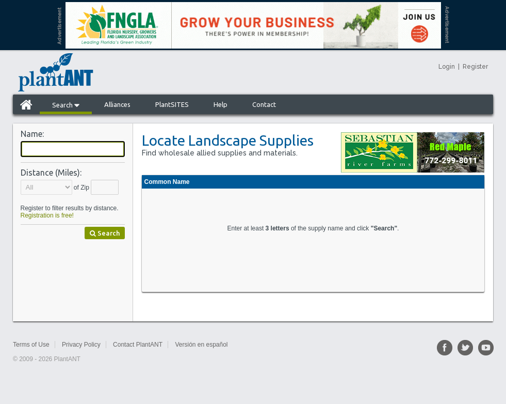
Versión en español (201, 344)
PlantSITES (172, 104)
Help (220, 104)
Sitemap (251, 344)
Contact (264, 104)
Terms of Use (31, 344)
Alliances (117, 104)
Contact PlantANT (137, 344)
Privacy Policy (81, 344)
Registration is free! (47, 215)
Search (65, 104)
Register (475, 66)
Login (446, 66)
